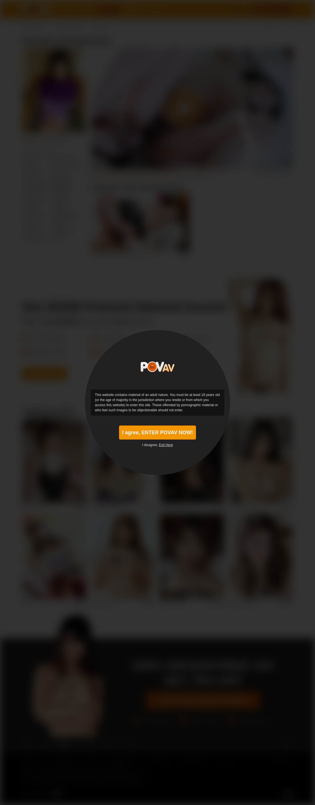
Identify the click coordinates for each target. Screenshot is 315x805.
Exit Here (166, 445)
